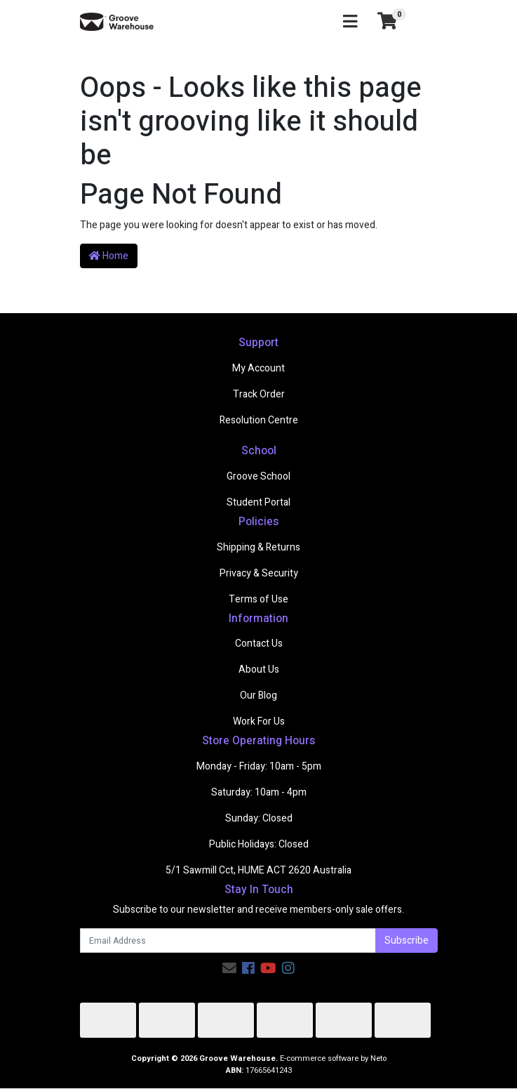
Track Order (259, 394)
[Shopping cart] (387, 21)
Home (108, 256)
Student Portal (258, 502)
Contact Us (259, 643)
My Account (258, 368)
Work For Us (259, 721)
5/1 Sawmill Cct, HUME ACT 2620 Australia (258, 870)
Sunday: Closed (259, 818)
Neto (378, 1058)
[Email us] (229, 968)
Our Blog (258, 695)
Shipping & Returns (258, 547)
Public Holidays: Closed (259, 844)
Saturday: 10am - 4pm (259, 792)
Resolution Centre (259, 420)
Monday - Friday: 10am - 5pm (258, 766)
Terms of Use (258, 599)
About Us (259, 669)
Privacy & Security (259, 573)
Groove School (258, 476)
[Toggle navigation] (350, 22)
